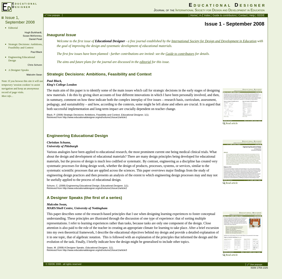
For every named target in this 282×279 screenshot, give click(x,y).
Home (193, 15)
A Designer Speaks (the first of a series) (84, 197)
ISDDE (261, 15)
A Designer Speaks (18, 70)
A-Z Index (204, 15)
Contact (242, 15)
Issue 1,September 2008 (20, 19)
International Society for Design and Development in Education (213, 41)
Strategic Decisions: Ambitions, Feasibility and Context (25, 46)
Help (252, 15)
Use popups (53, 15)
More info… (7, 96)
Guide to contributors (224, 15)
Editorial (13, 27)
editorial (145, 62)
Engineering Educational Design (77, 135)
